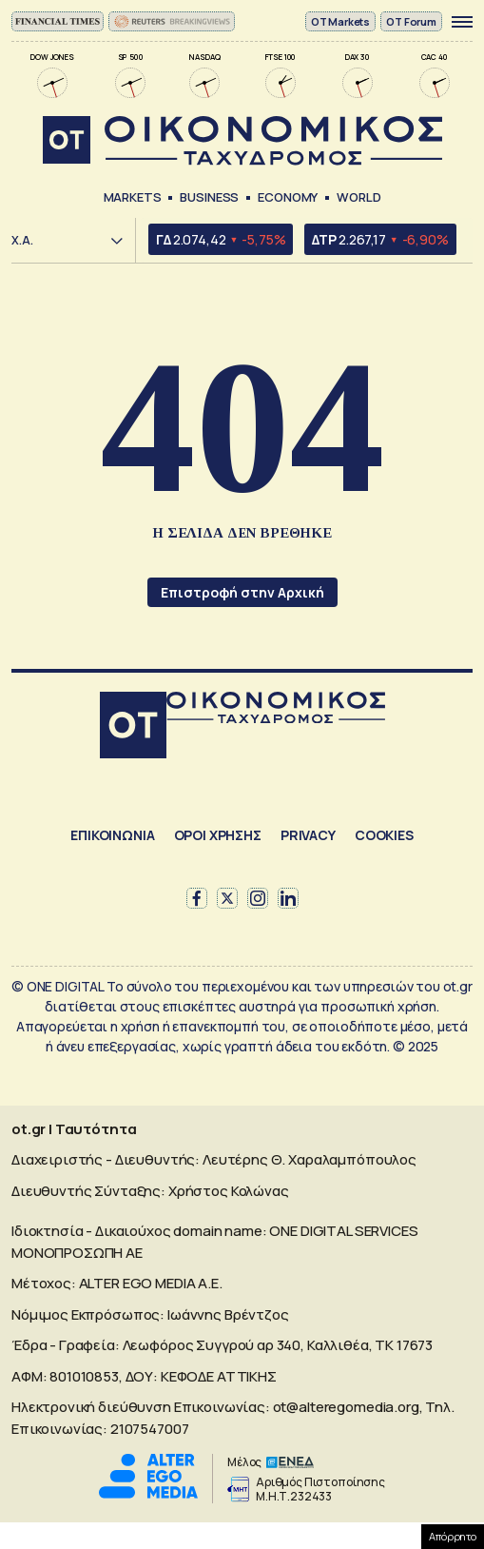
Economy (288, 197)
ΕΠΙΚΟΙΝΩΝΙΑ (112, 835)
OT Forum (411, 21)
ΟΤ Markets (341, 21)
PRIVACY (308, 835)
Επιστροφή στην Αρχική (242, 592)
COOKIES (384, 835)
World (358, 197)
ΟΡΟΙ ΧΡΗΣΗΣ (217, 835)
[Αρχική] (133, 727)
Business (209, 197)
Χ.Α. (22, 240)
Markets (133, 197)
